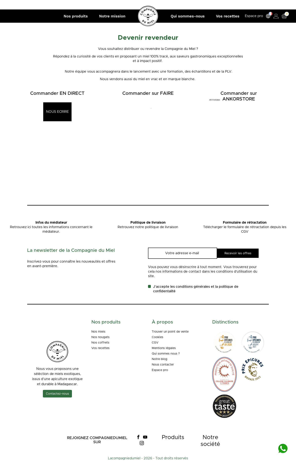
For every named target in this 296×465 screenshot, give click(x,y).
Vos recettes (101, 348)
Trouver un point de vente (173, 331)
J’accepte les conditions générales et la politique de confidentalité (195, 289)
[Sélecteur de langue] (266, 16)
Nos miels (99, 331)
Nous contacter (164, 364)
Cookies (158, 337)
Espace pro (252, 16)
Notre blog (160, 359)
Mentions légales (165, 348)
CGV (155, 342)
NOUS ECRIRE (57, 112)
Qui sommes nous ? (167, 353)
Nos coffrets (101, 342)
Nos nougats (101, 337)
